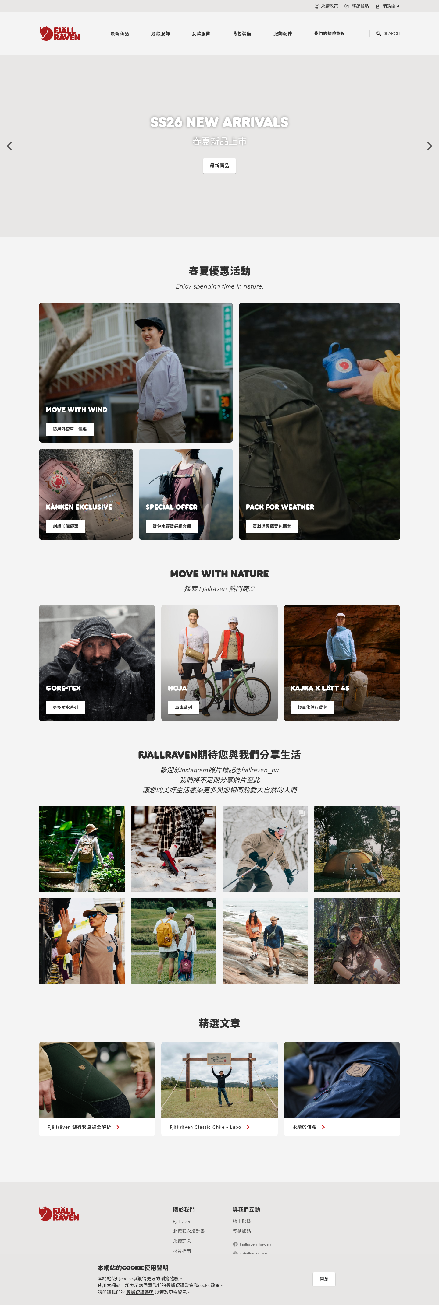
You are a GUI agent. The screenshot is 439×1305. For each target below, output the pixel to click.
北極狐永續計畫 (189, 1231)
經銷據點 (242, 1231)
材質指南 (182, 1251)
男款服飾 (160, 34)
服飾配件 (282, 34)
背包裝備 (242, 34)
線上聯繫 (242, 1221)
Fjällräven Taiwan (255, 1244)
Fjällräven (182, 1221)
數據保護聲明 (140, 1292)
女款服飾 (201, 34)
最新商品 (119, 34)
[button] (9, 146)
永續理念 (182, 1241)
